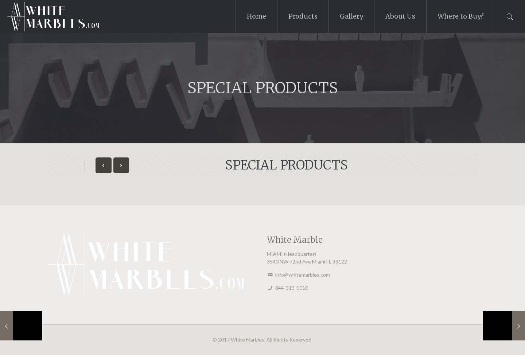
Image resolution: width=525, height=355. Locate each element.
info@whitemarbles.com (302, 275)
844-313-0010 (291, 288)
